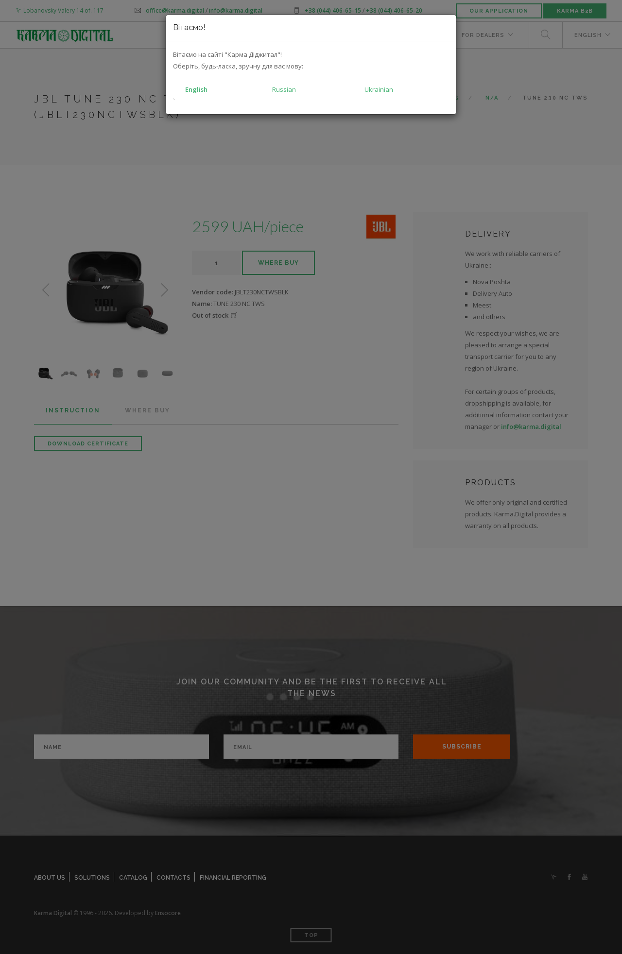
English (196, 89)
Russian (284, 89)
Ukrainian (378, 89)
